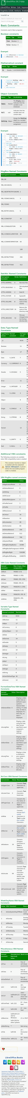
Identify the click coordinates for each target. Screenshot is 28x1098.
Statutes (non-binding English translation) (12, 1072)
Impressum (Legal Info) (7, 1071)
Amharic (17, 10)
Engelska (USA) (6, 10)
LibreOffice (5, 7)
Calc (19, 7)
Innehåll (4, 15)
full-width (20, 820)
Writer (13, 7)
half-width (20, 833)
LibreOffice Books (14, 1057)
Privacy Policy (19, 1071)
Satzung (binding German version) (10, 1074)
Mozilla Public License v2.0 (14, 1079)
